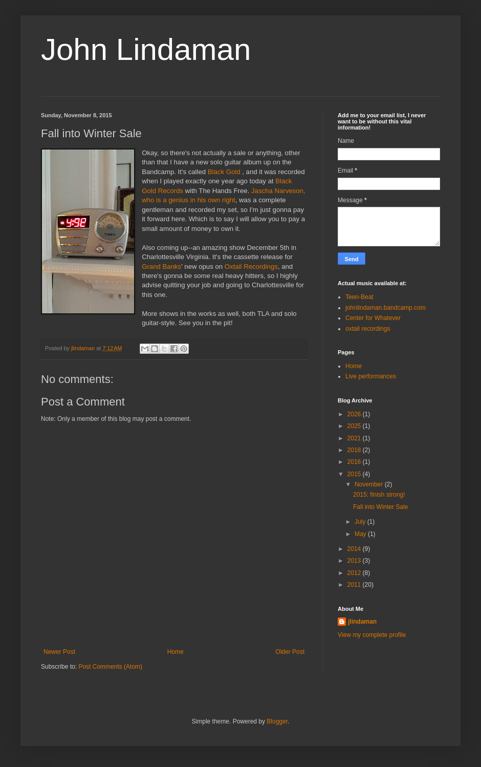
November (370, 484)
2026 (355, 414)
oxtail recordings (367, 328)
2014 (355, 548)
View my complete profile (372, 634)
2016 (355, 461)
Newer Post (59, 651)
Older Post (289, 651)
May (361, 534)
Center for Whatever (373, 318)
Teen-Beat (359, 297)
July (361, 521)
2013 (355, 560)
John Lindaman (146, 49)
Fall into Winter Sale (380, 506)
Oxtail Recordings (251, 266)
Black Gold (224, 172)
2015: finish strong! (379, 494)
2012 (355, 573)
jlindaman (362, 621)
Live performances (370, 376)
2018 (355, 450)
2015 (355, 474)
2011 (355, 584)
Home (175, 651)
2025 (355, 426)
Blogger (277, 721)
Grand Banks (161, 266)
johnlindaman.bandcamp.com (385, 307)
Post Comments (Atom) (110, 666)
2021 (355, 438)
